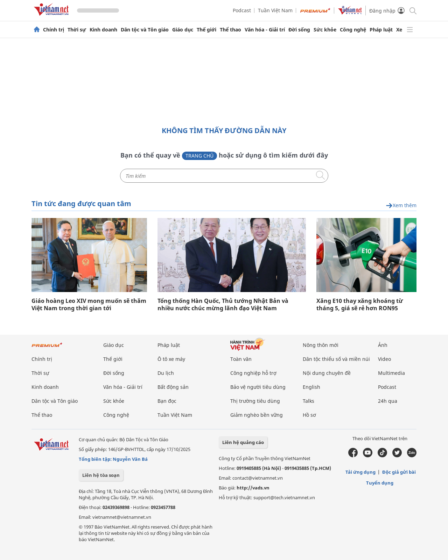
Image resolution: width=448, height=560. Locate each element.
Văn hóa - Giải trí (265, 29)
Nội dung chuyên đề (327, 373)
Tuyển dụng (379, 483)
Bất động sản (173, 387)
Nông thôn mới (320, 345)
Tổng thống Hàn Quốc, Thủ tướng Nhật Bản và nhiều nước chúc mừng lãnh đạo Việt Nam (223, 304)
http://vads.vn (253, 488)
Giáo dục (182, 29)
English (311, 387)
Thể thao (230, 29)
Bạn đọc (167, 401)
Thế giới (206, 29)
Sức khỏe (325, 29)
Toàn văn (241, 359)
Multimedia (391, 373)
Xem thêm (401, 206)
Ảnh (382, 345)
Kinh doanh (103, 29)
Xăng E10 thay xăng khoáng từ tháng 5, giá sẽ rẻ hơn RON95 (359, 304)
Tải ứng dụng (360, 472)
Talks (308, 401)
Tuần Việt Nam (275, 10)
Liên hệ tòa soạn (101, 475)
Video (384, 359)
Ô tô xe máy (171, 359)
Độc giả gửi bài (399, 472)
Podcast (242, 10)
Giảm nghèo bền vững (256, 415)
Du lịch (166, 373)
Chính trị (53, 29)
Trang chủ (200, 155)
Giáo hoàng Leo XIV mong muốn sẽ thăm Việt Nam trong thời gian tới (88, 304)
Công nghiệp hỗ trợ (253, 373)
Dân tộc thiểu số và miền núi (336, 359)
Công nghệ (353, 29)
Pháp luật (381, 29)
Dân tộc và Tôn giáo (145, 29)
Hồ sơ (309, 415)
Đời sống (299, 29)
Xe (399, 29)
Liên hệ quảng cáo (243, 442)
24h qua (387, 401)
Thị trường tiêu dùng (255, 401)
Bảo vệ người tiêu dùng (258, 387)
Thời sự (77, 29)
